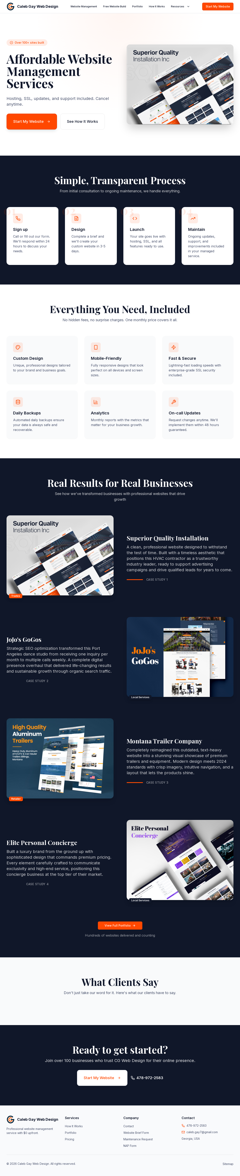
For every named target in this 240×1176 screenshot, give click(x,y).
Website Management (83, 6)
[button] (6, 1005)
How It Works (157, 6)
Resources (180, 6)
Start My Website (218, 6)
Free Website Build (114, 6)
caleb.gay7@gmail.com (202, 1132)
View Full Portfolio (120, 925)
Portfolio (137, 6)
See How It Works (82, 121)
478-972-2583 (196, 1125)
